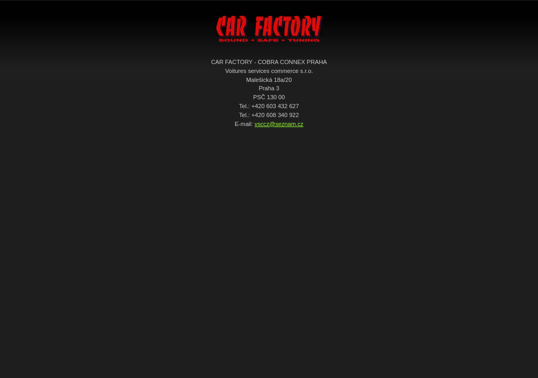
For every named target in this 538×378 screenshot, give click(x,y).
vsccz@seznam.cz (279, 124)
